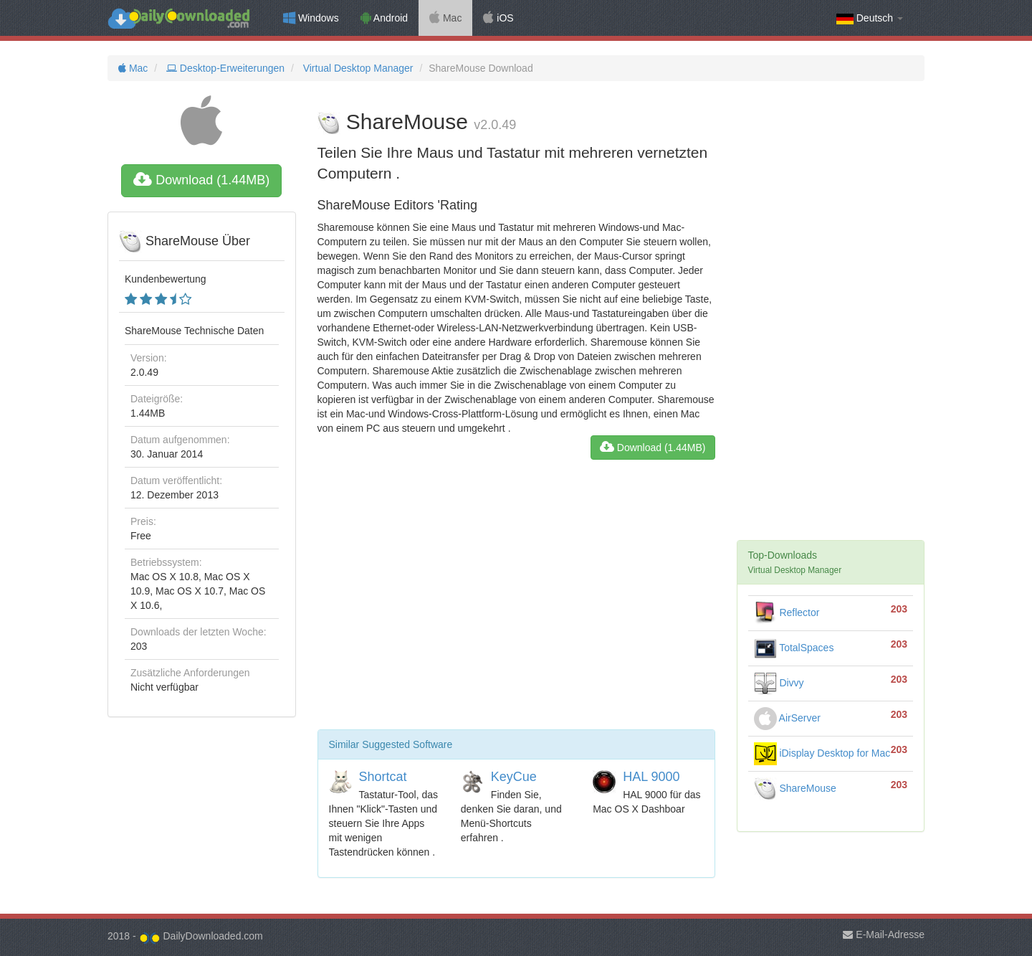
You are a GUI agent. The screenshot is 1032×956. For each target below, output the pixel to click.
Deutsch (869, 18)
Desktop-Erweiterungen (224, 68)
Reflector (787, 612)
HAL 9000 (651, 777)
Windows (311, 18)
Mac (445, 18)
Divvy (779, 682)
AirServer (787, 718)
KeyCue (514, 777)
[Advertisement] (516, 600)
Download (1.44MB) (201, 180)
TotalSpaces (794, 647)
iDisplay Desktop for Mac (822, 753)
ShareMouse (795, 788)
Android (384, 18)
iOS (498, 18)
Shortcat (383, 777)
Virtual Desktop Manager (357, 68)
